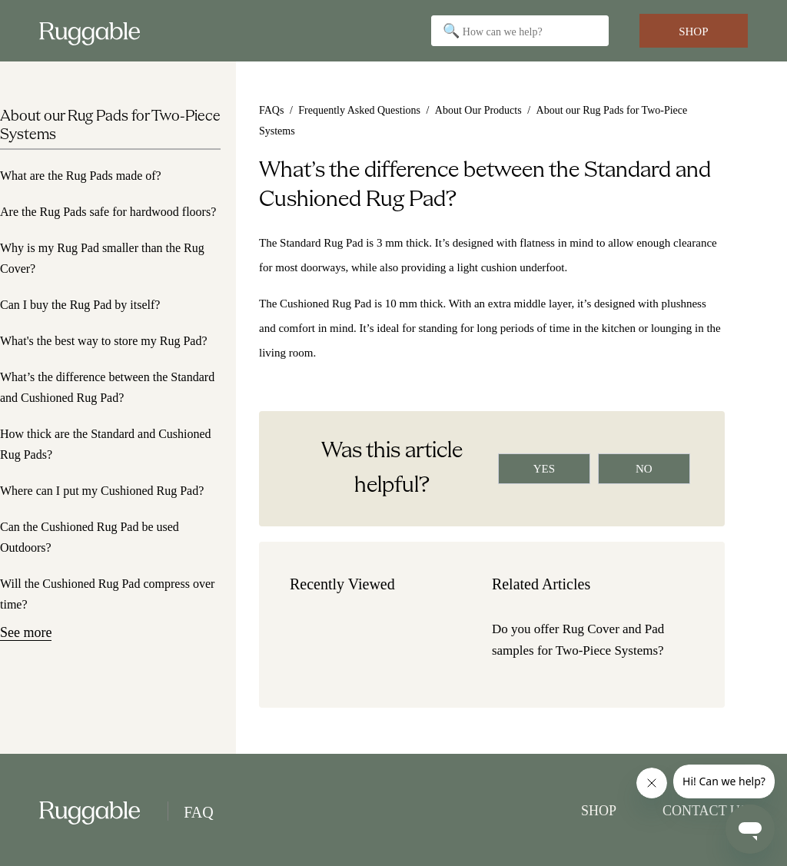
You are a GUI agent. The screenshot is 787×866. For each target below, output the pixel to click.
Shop (693, 31)
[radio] (544, 468)
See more (25, 632)
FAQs (271, 110)
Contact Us (705, 810)
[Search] (520, 30)
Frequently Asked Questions (359, 110)
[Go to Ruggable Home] (95, 31)
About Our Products (478, 110)
